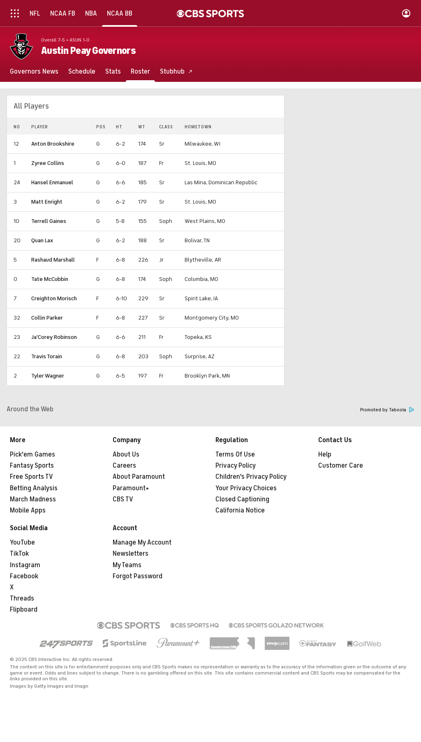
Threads (22, 598)
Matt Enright (46, 201)
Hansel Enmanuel (52, 182)
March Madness (33, 499)
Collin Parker (47, 317)
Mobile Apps (28, 510)
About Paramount (139, 477)
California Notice (240, 510)
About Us (126, 454)
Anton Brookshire (52, 143)
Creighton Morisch (54, 298)
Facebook (24, 576)
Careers (124, 465)
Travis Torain (46, 356)
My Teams (127, 565)
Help (324, 454)
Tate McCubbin (49, 279)
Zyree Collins (47, 163)
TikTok (19, 554)
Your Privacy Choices (246, 488)
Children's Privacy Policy (251, 477)
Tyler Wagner (47, 375)
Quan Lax (42, 240)
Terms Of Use (235, 454)
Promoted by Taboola (387, 410)
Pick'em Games (32, 454)
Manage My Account (142, 542)
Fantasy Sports (32, 465)
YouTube (22, 542)
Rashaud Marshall (53, 259)
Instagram (25, 565)
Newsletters (130, 554)
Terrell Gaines (48, 221)
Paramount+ (131, 488)
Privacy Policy (235, 465)
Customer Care (340, 465)
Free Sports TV (31, 477)
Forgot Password (137, 576)
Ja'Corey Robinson (54, 337)
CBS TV (123, 499)
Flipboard (23, 609)
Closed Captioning (242, 499)
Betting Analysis (34, 488)
